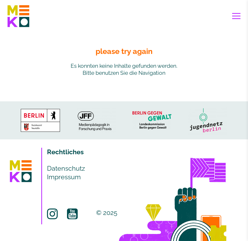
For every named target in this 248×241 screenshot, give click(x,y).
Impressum (64, 177)
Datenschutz (66, 168)
